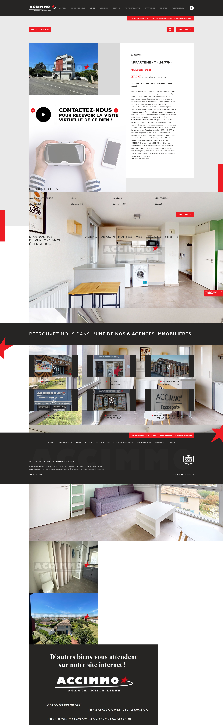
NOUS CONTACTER (185, 29)
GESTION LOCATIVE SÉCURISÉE (91, 466)
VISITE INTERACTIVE (132, 8)
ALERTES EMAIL (178, 8)
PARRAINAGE (150, 8)
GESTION (116, 8)
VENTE (92, 8)
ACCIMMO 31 (48, 461)
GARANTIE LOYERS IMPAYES (123, 442)
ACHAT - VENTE (51, 466)
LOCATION (104, 8)
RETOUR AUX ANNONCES (40, 29)
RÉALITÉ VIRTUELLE (144, 442)
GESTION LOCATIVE (103, 442)
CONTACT (163, 8)
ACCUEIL (62, 8)
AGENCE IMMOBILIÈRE (36, 466)
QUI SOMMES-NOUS (78, 8)
